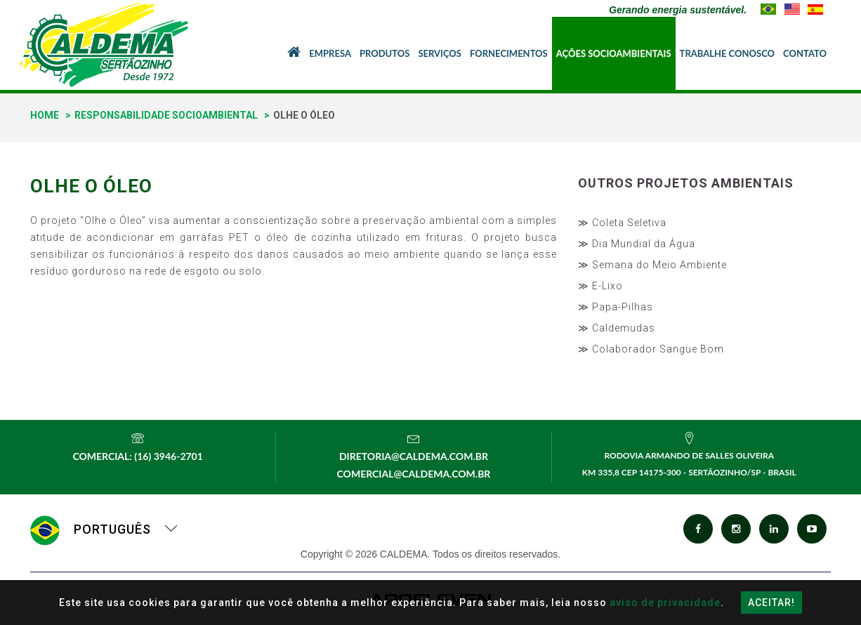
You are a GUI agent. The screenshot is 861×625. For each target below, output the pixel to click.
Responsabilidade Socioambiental (166, 115)
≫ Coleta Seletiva (622, 222)
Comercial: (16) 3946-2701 (137, 456)
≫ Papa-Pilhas (615, 306)
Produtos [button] (384, 53)
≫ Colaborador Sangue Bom (651, 349)
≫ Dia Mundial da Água (636, 243)
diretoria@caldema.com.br (413, 456)
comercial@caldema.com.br (414, 474)
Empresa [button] (330, 53)
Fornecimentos (509, 53)
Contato (805, 53)
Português (104, 529)
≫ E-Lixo (600, 285)
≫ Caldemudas (616, 328)
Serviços (439, 53)
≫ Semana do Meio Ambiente (652, 264)
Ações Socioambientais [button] (613, 53)
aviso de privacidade (665, 602)
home (44, 115)
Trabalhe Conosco (727, 53)
